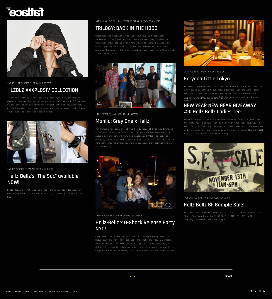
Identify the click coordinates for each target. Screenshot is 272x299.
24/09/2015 (45, 83)
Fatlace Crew (140, 21)
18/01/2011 (225, 98)
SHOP (27, 292)
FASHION (11, 83)
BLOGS (18, 292)
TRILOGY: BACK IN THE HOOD (126, 28)
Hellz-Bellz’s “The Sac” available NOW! (43, 179)
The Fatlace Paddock (58, 292)
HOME (8, 292)
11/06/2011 (133, 114)
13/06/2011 (221, 71)
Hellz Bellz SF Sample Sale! (214, 204)
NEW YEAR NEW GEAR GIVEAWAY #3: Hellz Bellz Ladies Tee (220, 108)
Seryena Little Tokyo (207, 78)
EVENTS (112, 21)
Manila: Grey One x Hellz (122, 121)
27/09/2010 (137, 215)
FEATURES (38, 292)
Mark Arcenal (119, 114)
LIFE (18, 83)
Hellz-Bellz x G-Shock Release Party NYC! (135, 225)
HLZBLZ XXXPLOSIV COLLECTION (42, 90)
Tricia (35, 83)
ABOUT (76, 292)
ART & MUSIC (102, 21)
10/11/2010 (225, 198)
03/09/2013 (154, 21)
